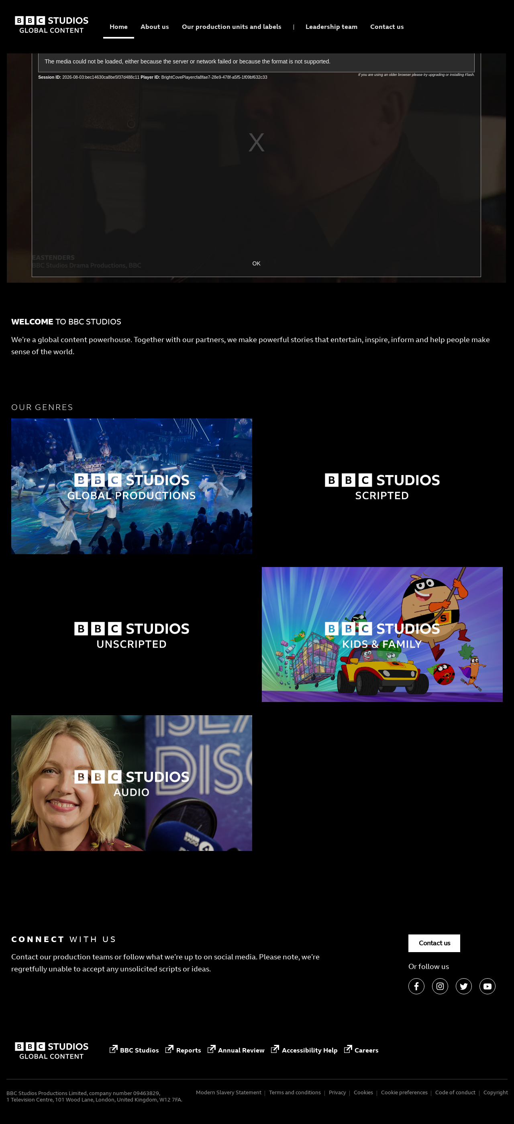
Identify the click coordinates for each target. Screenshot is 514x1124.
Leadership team (331, 26)
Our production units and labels (231, 26)
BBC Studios (134, 1050)
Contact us (387, 26)
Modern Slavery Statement (228, 1092)
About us (155, 26)
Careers (361, 1050)
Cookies (363, 1092)
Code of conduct (455, 1092)
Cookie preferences (404, 1092)
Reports (183, 1050)
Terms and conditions (295, 1092)
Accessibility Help (304, 1050)
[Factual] (131, 486)
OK (257, 263)
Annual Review (236, 1050)
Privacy (337, 1092)
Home (119, 26)
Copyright (495, 1092)
